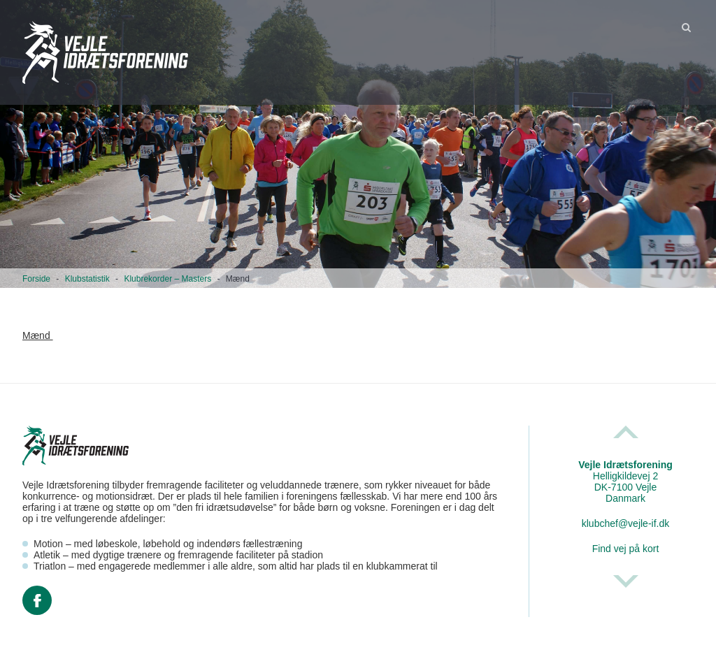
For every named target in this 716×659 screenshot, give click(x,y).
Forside (36, 279)
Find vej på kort (625, 548)
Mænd (37, 335)
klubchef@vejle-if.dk (626, 523)
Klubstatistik (87, 279)
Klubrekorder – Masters (167, 279)
